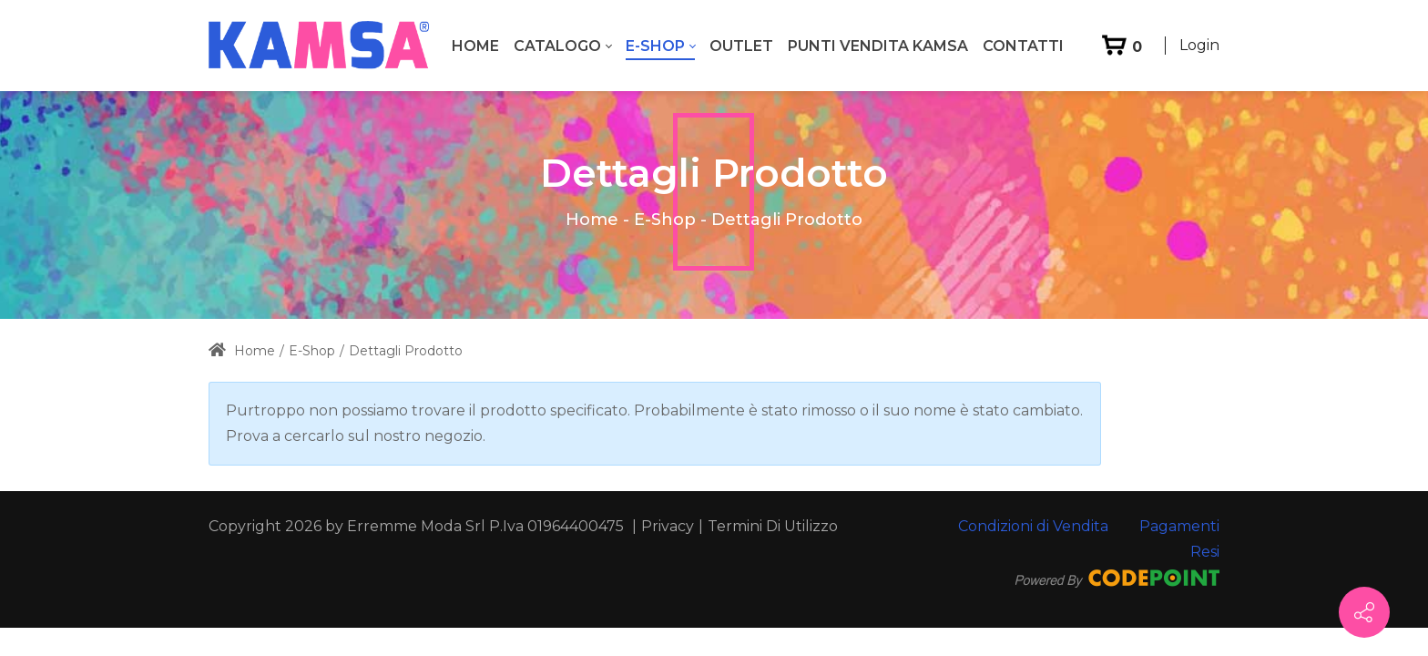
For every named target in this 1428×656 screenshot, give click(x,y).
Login (1199, 45)
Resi (1204, 551)
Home (592, 220)
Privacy (667, 526)
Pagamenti (1179, 526)
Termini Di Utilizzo (773, 526)
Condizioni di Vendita (1033, 526)
